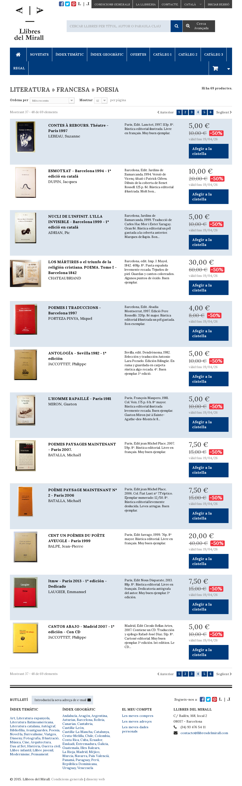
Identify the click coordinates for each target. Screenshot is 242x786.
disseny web (95, 779)
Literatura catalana (25, 726)
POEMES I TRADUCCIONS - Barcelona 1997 (82, 313)
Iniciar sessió (218, 4)
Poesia (54, 730)
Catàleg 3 (213, 54)
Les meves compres (137, 716)
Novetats (39, 54)
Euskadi (68, 744)
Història (33, 746)
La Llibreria (146, 4)
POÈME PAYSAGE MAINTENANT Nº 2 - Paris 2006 (82, 495)
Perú (95, 760)
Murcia (67, 756)
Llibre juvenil (43, 750)
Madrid (81, 752)
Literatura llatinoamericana (31, 722)
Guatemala (70, 748)
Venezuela (85, 768)
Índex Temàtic (70, 54)
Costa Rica (70, 740)
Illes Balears (89, 748)
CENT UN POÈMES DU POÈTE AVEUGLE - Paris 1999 (82, 541)
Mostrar (86, 100)
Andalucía (69, 716)
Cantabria (84, 724)
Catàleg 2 (187, 54)
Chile (89, 736)
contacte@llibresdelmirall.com (204, 733)
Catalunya (101, 732)
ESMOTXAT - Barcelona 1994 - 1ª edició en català (82, 176)
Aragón (84, 716)
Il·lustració (50, 738)
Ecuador (96, 740)
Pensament (39, 754)
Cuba (84, 740)
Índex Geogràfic (107, 54)
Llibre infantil (20, 750)
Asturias (68, 720)
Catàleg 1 (162, 54)
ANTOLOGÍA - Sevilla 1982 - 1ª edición (82, 359)
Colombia (102, 736)
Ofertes (138, 54)
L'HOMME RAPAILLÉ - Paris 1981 (82, 401)
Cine (25, 742)
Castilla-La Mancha (77, 732)
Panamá (68, 760)
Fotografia (31, 738)
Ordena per (19, 100)
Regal (19, 68)
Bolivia (99, 720)
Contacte (170, 4)
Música (15, 742)
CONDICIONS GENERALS (112, 4)
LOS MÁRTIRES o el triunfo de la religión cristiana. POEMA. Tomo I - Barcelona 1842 (82, 270)
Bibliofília (17, 730)
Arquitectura (41, 742)
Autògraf (48, 726)
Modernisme (20, 754)
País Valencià (99, 756)
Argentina (99, 716)
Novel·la (16, 734)
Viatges (50, 734)
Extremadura (86, 744)
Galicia (103, 744)
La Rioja (68, 752)
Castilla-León (73, 728)
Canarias (69, 724)
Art (12, 718)
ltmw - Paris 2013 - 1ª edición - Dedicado (82, 586)
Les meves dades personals (135, 729)
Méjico (94, 752)
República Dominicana (79, 764)
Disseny (16, 738)
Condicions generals (67, 779)
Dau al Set (18, 746)
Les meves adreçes (137, 721)
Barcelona (84, 720)
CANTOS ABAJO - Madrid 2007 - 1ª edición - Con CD (82, 632)
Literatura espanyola (33, 718)
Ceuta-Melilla (73, 736)
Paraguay (83, 760)
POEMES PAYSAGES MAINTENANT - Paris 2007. (82, 450)
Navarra (81, 756)
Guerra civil (51, 746)
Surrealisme (33, 734)
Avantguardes (37, 730)
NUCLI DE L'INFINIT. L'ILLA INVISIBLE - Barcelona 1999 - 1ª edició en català (82, 224)
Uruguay (69, 768)
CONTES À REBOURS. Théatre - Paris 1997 (82, 131)
